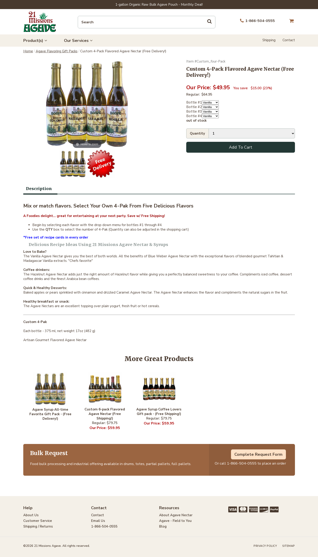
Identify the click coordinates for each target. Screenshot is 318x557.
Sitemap (288, 546)
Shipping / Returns (38, 526)
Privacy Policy (265, 546)
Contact (289, 40)
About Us (31, 515)
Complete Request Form (258, 454)
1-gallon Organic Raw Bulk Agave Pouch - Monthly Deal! (159, 4)
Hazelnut (38, 274)
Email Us (98, 520)
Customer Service (37, 520)
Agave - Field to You (175, 520)
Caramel (122, 292)
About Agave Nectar (176, 515)
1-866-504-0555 (242, 463)
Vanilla (35, 256)
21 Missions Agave (39, 21)
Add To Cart (240, 147)
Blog (163, 526)
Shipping (269, 40)
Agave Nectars (42, 306)
